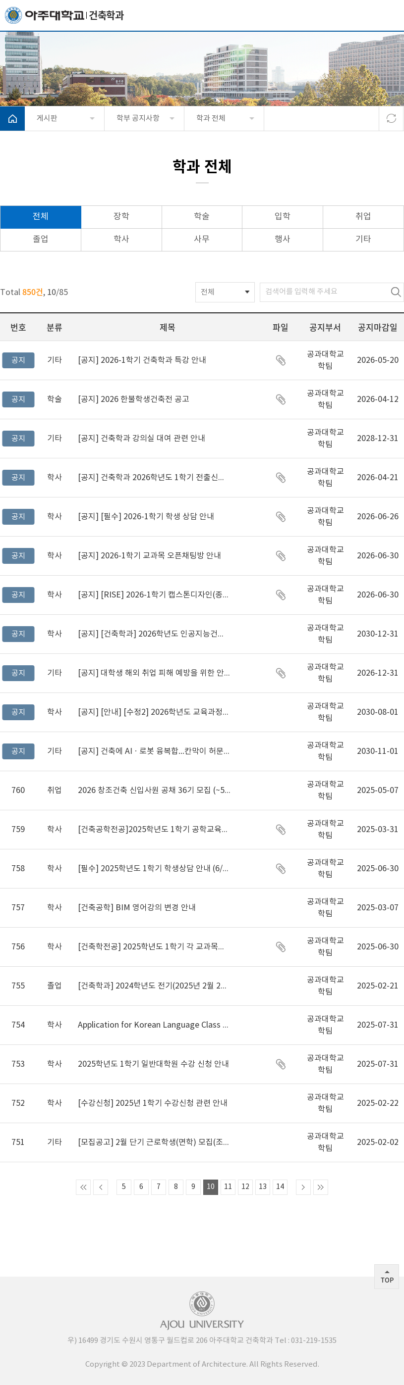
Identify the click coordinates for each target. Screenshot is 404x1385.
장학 (121, 217)
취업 (363, 217)
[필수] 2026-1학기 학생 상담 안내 (146, 516)
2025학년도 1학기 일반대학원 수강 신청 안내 (153, 1064)
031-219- (306, 1340)
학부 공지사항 (138, 118)
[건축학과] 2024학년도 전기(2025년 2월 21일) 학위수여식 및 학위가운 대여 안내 (154, 986)
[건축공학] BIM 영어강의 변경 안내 (137, 907)
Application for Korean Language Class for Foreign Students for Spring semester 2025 (154, 1025)
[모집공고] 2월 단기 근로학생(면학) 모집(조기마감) (154, 1142)
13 (263, 1187)
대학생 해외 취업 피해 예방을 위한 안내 (154, 673)
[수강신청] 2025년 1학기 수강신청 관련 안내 (153, 1103)
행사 (282, 240)
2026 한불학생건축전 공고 (133, 399)
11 (228, 1187)
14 (280, 1187)
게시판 (47, 118)
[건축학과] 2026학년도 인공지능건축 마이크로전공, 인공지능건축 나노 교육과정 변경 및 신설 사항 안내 (154, 634)
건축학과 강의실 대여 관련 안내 (141, 438)
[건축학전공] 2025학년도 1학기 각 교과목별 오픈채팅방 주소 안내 (154, 946)
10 (211, 1187)
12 (245, 1187)
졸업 (41, 240)
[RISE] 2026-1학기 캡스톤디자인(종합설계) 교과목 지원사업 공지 (154, 595)
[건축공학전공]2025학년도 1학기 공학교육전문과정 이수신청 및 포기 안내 (154, 829)
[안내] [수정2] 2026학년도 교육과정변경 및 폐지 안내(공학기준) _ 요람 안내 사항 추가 (154, 712)
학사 (121, 240)
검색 (396, 292)
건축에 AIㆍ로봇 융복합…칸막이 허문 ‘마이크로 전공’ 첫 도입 (154, 751)
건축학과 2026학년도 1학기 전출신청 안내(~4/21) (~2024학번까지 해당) (154, 477)
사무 (202, 240)
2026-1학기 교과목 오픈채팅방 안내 (149, 555)
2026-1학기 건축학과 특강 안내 (142, 360)
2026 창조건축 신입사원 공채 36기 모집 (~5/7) (154, 790)
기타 (363, 240)
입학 (282, 217)
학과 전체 (211, 118)
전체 (41, 217)
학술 (202, 217)
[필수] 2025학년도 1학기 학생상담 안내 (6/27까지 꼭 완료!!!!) (154, 868)
